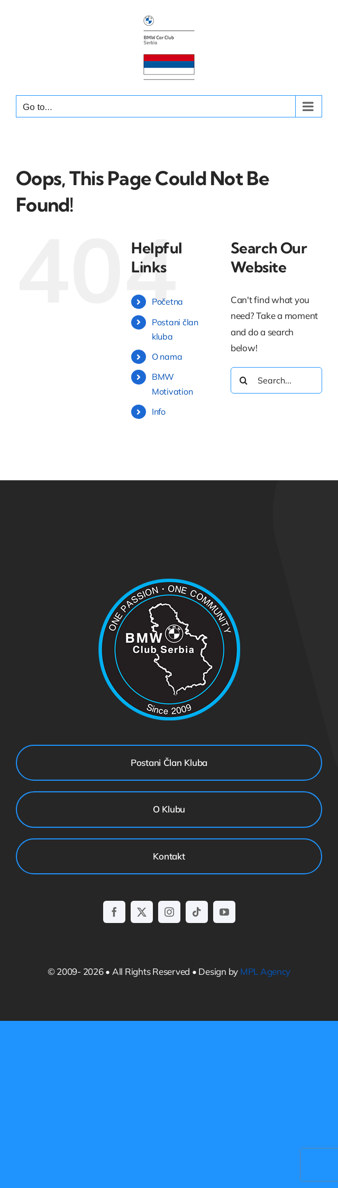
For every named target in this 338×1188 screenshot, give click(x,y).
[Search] (244, 380)
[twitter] (142, 912)
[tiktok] (197, 912)
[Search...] (276, 380)
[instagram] (169, 912)
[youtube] (224, 912)
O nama (167, 356)
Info (159, 411)
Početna (167, 301)
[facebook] (114, 912)
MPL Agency (265, 971)
